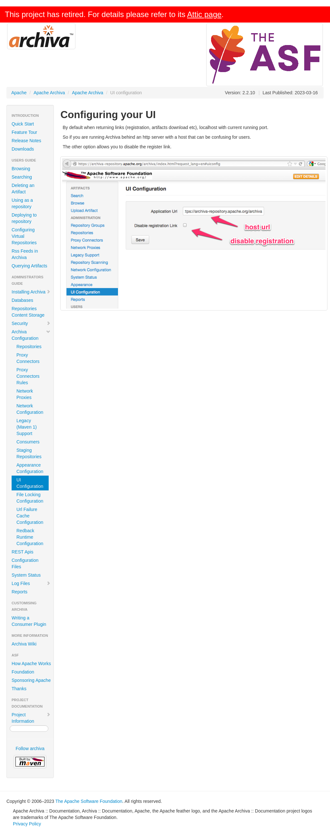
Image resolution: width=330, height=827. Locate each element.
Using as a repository (22, 203)
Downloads (23, 149)
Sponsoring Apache (31, 680)
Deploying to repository (24, 218)
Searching (22, 177)
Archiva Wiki (24, 643)
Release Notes (26, 140)
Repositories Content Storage (28, 312)
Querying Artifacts (29, 265)
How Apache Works (31, 663)
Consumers (28, 441)
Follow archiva (30, 748)
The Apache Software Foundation (88, 801)
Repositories (29, 346)
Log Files (31, 583)
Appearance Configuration (29, 468)
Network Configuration (29, 409)
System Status (26, 575)
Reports (19, 591)
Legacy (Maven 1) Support (26, 427)
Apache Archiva (49, 92)
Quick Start (23, 123)
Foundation (23, 671)
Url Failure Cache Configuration (29, 516)
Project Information (31, 718)
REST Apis (22, 551)
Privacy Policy (27, 823)
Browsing (21, 168)
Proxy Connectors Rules (28, 376)
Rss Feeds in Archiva (25, 254)
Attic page (204, 14)
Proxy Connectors (28, 358)
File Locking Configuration (29, 498)
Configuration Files (25, 563)
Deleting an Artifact (23, 188)
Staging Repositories (29, 453)
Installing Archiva (31, 291)
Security (31, 323)
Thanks (19, 688)
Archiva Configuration (31, 335)
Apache (18, 92)
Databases (22, 300)
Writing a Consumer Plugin (29, 621)
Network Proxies (24, 394)
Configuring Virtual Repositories (24, 236)
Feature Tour (24, 132)
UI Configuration (29, 483)
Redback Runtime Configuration (29, 537)
